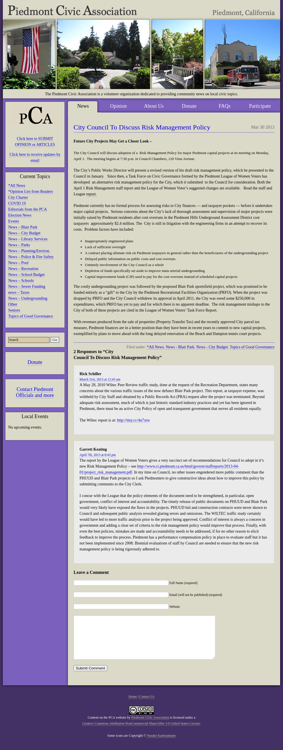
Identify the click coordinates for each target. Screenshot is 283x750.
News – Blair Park (22, 227)
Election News (19, 215)
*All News (16, 185)
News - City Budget (212, 347)
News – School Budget (26, 275)
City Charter (18, 197)
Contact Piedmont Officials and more (35, 392)
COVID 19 (17, 203)
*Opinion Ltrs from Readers (30, 191)
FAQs (225, 106)
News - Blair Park (180, 347)
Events (13, 221)
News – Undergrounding (27, 298)
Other (12, 304)
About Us (154, 106)
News (83, 106)
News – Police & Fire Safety (31, 257)
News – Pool (18, 263)
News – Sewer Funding (26, 286)
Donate (35, 362)
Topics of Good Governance (30, 316)
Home (132, 705)
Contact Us (147, 705)
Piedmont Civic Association (150, 726)
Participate (260, 106)
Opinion (118, 106)
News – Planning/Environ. (29, 251)
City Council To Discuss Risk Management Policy (142, 127)
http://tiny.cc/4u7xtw (133, 420)
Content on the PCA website (107, 726)
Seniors (14, 310)
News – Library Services (28, 239)
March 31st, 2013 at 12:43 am (100, 379)
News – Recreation (23, 269)
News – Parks (19, 245)
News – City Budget (24, 233)
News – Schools (21, 280)
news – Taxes (18, 292)
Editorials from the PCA (27, 209)
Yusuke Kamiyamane (161, 744)
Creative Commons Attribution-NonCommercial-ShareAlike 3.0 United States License (141, 732)
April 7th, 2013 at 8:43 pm (98, 455)
